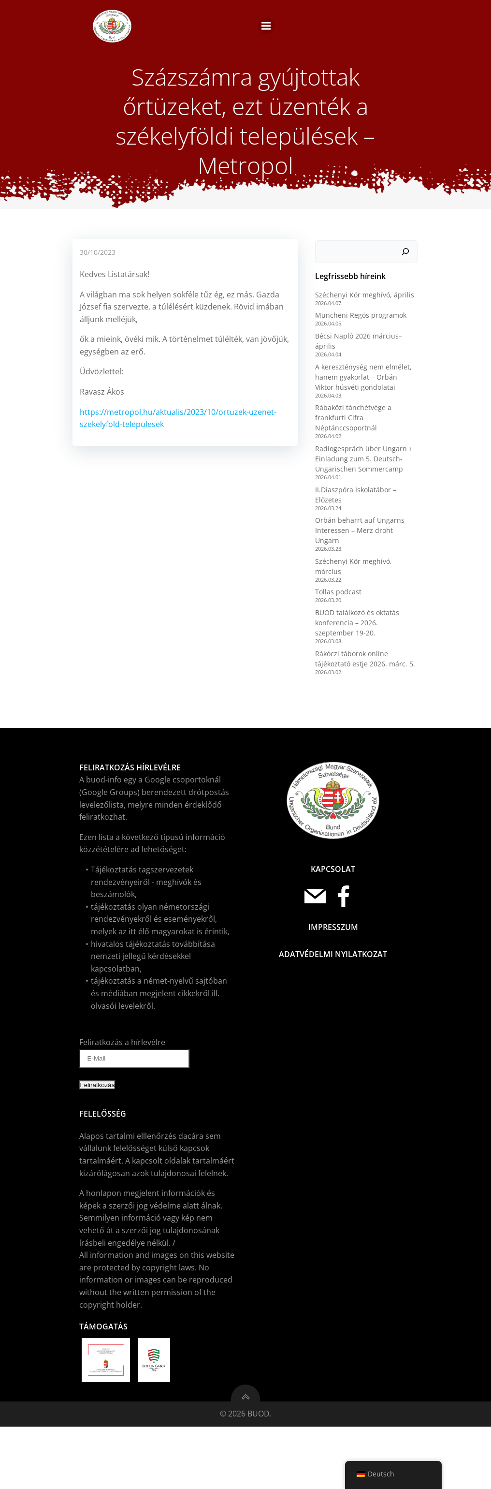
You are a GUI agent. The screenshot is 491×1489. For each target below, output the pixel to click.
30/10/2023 (97, 332)
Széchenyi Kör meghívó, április (362, 373)
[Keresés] (407, 331)
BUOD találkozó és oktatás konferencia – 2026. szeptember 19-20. (365, 681)
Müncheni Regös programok (358, 394)
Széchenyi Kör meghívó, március (365, 630)
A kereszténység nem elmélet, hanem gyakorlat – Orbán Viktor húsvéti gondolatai (364, 456)
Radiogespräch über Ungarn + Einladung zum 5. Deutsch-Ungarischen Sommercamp (362, 538)
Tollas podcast (336, 650)
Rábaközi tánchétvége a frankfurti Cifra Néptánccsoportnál (351, 497)
